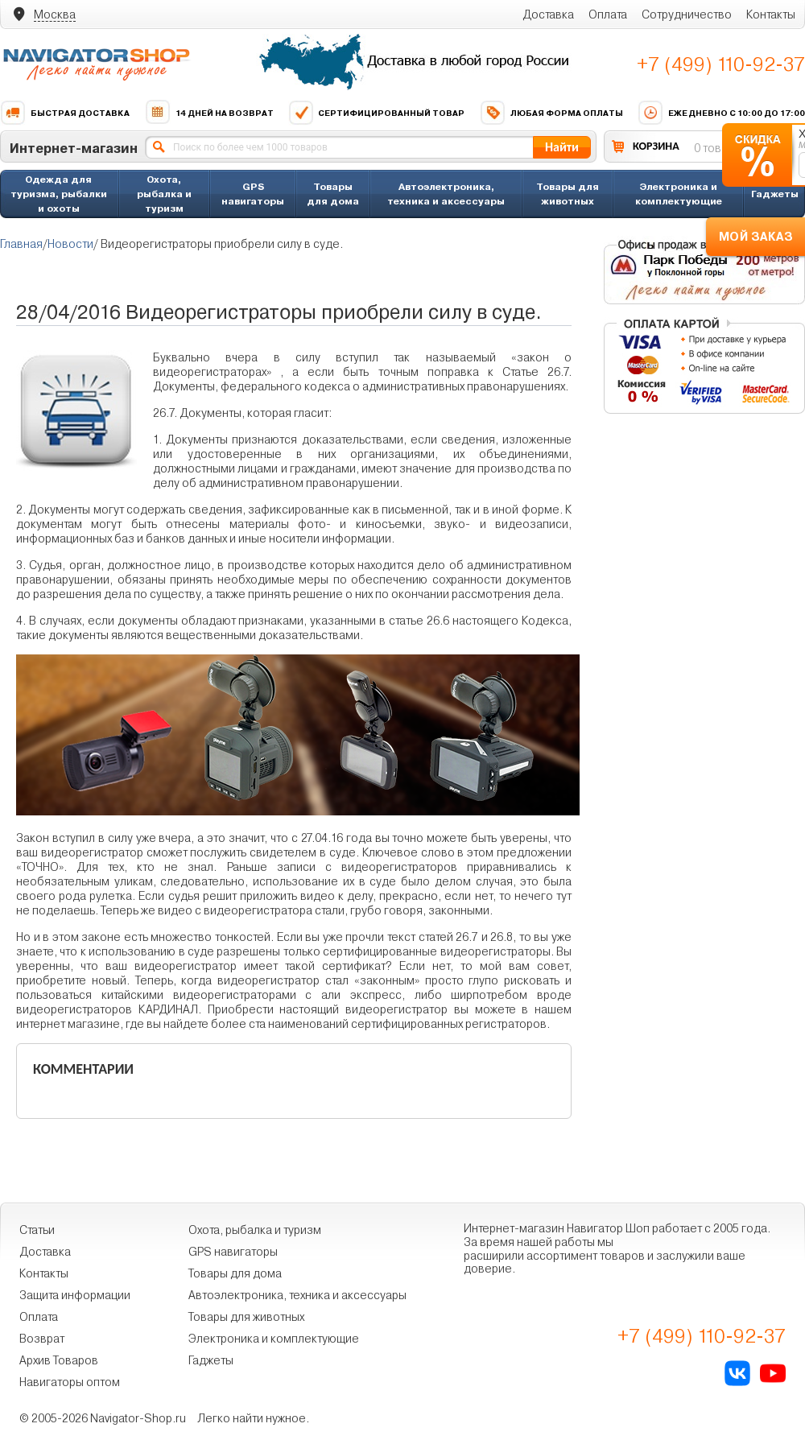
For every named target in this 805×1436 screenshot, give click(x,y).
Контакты (770, 14)
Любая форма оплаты (551, 113)
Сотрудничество (687, 14)
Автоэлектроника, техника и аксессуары (446, 193)
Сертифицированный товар (376, 113)
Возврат (41, 1338)
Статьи (37, 1229)
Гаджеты (775, 194)
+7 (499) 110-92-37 (721, 64)
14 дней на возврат (209, 113)
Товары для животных (567, 193)
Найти (562, 147)
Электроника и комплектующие (678, 193)
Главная (21, 243)
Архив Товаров (58, 1360)
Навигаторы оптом (69, 1382)
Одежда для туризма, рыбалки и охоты (58, 193)
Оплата (607, 14)
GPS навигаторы (252, 193)
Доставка (548, 14)
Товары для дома (333, 193)
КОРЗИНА (656, 146)
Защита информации (74, 1295)
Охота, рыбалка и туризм (164, 193)
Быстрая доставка (65, 113)
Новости (70, 243)
